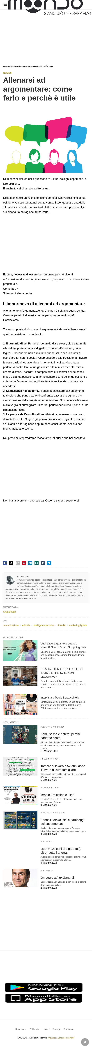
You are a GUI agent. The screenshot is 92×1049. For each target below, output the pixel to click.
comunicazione (11, 625)
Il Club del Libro (50, 788)
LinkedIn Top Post (50, 759)
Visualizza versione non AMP (61, 1038)
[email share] (18, 563)
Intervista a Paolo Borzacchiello (60, 697)
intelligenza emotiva (44, 625)
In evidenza (47, 842)
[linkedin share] (30, 563)
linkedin (62, 625)
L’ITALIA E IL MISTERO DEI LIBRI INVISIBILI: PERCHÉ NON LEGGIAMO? (62, 672)
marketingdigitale (78, 625)
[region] (45, 34)
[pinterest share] (24, 563)
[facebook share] (5, 563)
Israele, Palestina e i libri (57, 795)
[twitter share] (11, 563)
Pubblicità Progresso (53, 727)
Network (7, 72)
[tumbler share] (43, 563)
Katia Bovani (23, 576)
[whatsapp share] (36, 563)
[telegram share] (49, 563)
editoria (26, 625)
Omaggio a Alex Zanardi (57, 877)
